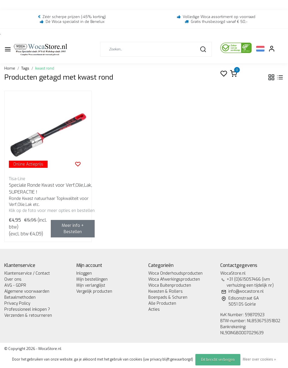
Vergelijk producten (94, 291)
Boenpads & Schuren (167, 297)
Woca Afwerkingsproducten (174, 279)
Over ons (13, 279)
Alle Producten (162, 303)
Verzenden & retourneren (28, 315)
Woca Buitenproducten (169, 285)
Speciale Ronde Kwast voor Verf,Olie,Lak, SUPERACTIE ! (50, 188)
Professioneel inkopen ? (27, 309)
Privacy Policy (17, 303)
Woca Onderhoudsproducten (175, 273)
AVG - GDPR (15, 285)
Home (9, 68)
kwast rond (44, 68)
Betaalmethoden (20, 297)
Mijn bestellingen (92, 279)
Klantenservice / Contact (27, 273)
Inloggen (84, 273)
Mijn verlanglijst (90, 285)
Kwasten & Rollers (165, 291)
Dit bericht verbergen (218, 359)
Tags (25, 68)
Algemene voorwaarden (26, 291)
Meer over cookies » (259, 359)
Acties (154, 309)
